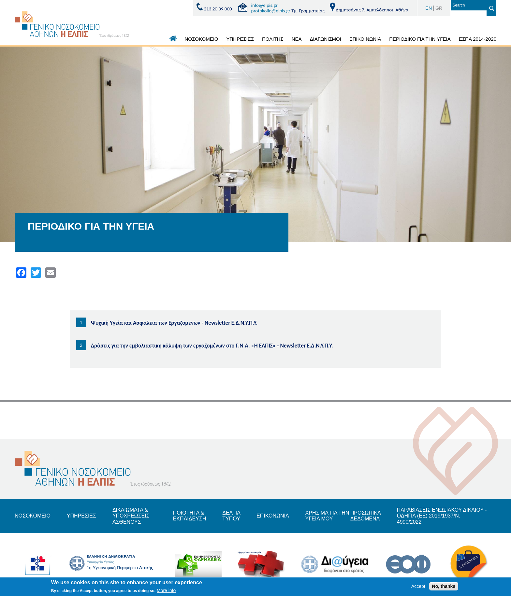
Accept (418, 587)
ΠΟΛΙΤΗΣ (273, 39)
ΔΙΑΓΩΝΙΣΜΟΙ (325, 39)
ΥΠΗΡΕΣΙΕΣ (240, 39)
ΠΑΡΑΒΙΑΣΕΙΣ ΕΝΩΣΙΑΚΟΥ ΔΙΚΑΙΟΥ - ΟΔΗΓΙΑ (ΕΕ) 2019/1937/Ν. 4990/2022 (442, 516)
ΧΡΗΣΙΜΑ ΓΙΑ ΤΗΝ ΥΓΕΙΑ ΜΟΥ (327, 515)
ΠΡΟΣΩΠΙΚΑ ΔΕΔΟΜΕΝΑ (365, 515)
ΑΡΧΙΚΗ (173, 40)
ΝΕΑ (297, 39)
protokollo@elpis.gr (270, 11)
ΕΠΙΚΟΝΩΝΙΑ (272, 515)
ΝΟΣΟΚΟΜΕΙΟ (201, 39)
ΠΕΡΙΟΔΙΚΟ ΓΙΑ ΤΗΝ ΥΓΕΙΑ (420, 39)
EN (429, 8)
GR (438, 8)
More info (166, 591)
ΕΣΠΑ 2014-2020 (477, 39)
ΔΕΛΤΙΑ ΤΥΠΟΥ (231, 515)
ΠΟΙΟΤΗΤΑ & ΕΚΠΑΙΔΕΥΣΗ (189, 515)
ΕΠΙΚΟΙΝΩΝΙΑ (365, 39)
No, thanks (444, 587)
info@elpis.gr (264, 5)
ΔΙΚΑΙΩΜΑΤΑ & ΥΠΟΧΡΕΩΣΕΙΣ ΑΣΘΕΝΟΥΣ (131, 516)
